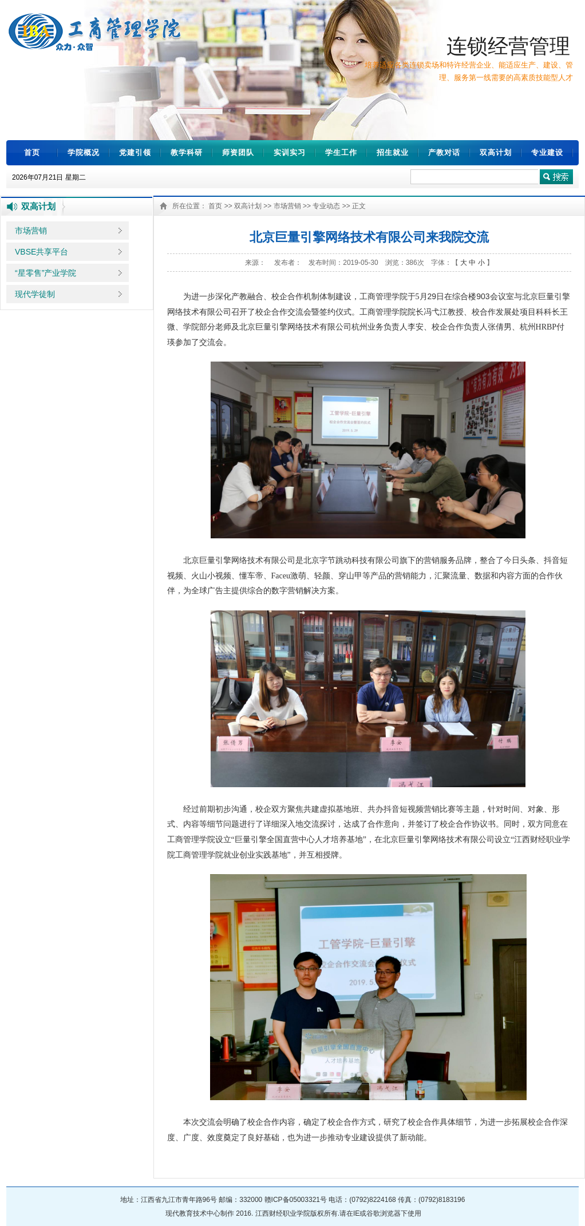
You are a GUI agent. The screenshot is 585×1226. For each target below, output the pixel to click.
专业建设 (547, 152)
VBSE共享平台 (41, 251)
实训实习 (290, 152)
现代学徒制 (35, 294)
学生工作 (341, 152)
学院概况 (84, 152)
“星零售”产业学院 (45, 272)
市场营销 (31, 230)
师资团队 (238, 152)
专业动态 (326, 206)
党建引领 (135, 152)
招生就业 (393, 152)
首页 (32, 152)
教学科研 (187, 152)
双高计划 (496, 152)
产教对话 (444, 152)
